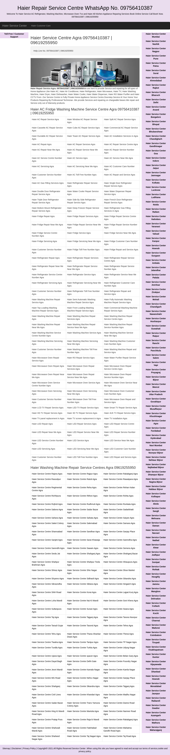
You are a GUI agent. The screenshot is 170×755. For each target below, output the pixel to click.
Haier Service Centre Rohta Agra (118, 496)
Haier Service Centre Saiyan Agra (119, 518)
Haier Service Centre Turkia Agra (82, 647)
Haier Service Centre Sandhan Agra (83, 531)
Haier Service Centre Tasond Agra (82, 625)
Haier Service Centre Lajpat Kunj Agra (121, 592)
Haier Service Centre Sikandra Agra (120, 578)
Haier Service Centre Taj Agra (45, 617)
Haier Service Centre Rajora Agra (47, 474)
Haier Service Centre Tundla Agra (47, 647)
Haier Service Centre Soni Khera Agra (121, 600)
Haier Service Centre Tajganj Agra (82, 617)
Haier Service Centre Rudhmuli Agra (83, 504)
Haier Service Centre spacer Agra (82, 656)
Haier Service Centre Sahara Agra (47, 518)
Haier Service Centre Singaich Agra (120, 584)
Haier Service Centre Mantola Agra (83, 711)
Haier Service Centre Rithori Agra (82, 496)
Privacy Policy (29, 748)
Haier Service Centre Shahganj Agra (83, 553)
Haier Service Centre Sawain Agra (82, 548)
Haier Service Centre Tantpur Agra (82, 642)
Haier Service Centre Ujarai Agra (47, 656)
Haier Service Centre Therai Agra (119, 634)
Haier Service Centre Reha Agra (81, 487)
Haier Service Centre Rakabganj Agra (121, 474)
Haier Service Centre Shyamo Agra (48, 578)
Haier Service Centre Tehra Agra (118, 625)
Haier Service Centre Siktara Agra (82, 584)
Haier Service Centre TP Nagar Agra (120, 642)
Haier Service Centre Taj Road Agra (120, 736)
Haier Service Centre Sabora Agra (47, 509)
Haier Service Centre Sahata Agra (82, 518)
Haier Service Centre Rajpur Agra (82, 474)
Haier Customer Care (41, 26)
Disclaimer (16, 748)
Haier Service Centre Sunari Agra (82, 609)
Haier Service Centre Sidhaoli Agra (83, 578)
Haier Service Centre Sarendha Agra (120, 540)
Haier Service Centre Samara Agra (119, 523)
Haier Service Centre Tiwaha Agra (47, 642)
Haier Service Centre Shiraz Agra (47, 570)
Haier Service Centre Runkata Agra (120, 504)
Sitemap (6, 748)
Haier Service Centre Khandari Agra (83, 694)
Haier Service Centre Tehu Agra (46, 634)
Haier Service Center (14, 25)
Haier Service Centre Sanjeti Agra (47, 540)
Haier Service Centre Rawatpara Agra (121, 479)
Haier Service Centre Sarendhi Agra (48, 548)
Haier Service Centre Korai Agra (81, 592)
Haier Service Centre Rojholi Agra (47, 504)
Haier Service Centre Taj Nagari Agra (84, 736)
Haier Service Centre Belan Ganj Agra (121, 656)
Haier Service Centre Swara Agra (119, 609)
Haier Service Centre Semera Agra (119, 548)
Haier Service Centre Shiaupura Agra (120, 562)
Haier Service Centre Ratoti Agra (82, 479)
